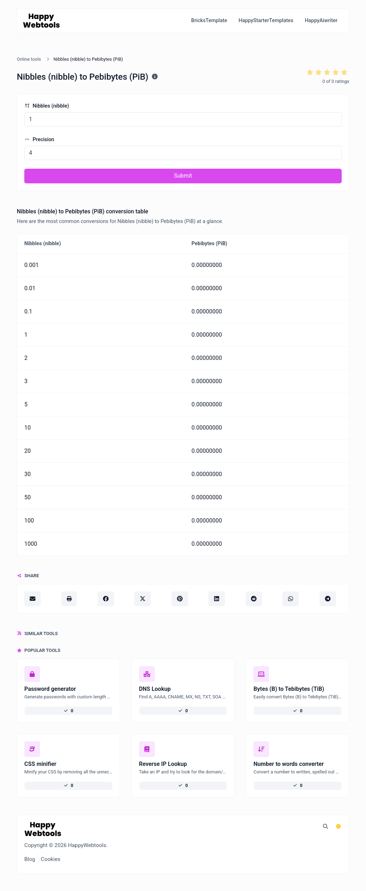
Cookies (50, 859)
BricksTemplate (209, 21)
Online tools (29, 59)
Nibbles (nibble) (46, 106)
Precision (39, 140)
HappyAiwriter (321, 21)
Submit (183, 175)
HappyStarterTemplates (265, 21)
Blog (29, 859)
